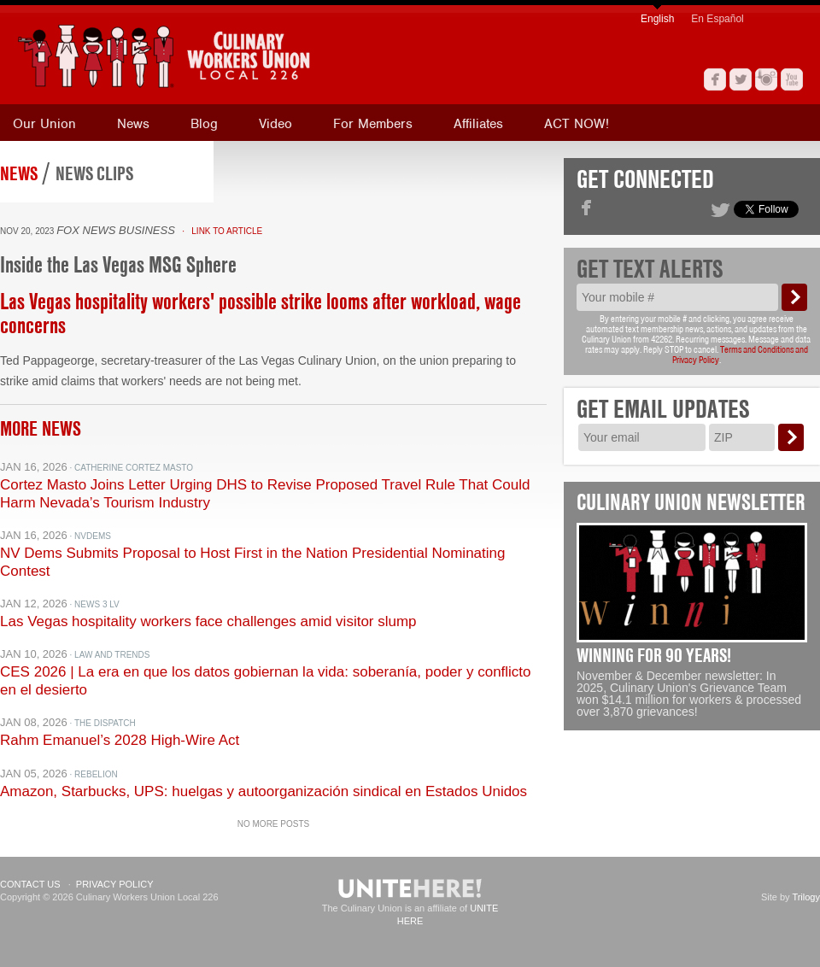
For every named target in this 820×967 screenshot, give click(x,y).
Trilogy (806, 897)
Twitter (740, 79)
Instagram (766, 79)
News (133, 123)
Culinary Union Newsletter (691, 502)
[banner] (243, 56)
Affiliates (478, 123)
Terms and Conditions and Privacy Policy (740, 354)
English (657, 19)
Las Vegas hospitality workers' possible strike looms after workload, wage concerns (260, 313)
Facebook (715, 79)
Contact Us (30, 884)
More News (40, 428)
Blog (204, 123)
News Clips (94, 173)
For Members (373, 123)
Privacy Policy (115, 884)
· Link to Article (220, 231)
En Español (717, 19)
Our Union (44, 123)
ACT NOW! (576, 123)
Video (275, 123)
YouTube (792, 79)
